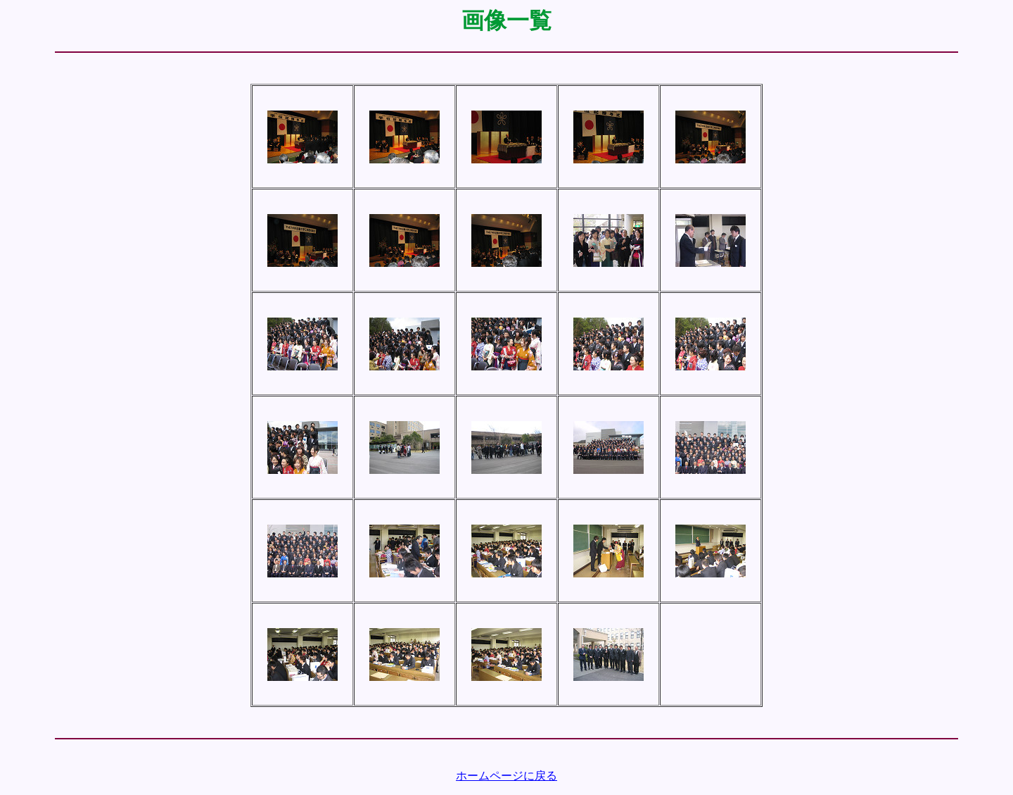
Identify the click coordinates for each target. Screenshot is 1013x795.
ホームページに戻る (506, 776)
